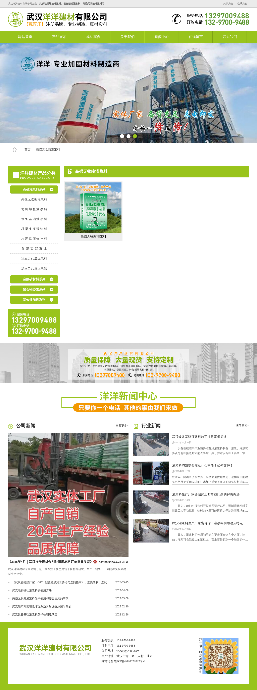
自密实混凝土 (34, 248)
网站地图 (107, 661)
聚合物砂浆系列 (34, 289)
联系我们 (242, 3)
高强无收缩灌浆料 (48, 149)
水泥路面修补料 (34, 238)
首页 (27, 149)
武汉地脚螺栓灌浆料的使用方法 (32, 590)
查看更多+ (122, 425)
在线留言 (196, 37)
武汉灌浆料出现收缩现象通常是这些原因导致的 (41, 606)
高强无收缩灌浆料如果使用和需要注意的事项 (40, 598)
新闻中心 (161, 37)
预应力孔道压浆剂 (34, 268)
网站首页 (25, 37)
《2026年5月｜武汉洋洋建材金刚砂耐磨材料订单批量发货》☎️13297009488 (61, 561)
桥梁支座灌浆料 (34, 228)
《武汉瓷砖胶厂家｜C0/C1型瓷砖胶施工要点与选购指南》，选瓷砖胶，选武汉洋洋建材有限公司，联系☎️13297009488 (85, 582)
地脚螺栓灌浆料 (34, 209)
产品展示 (59, 37)
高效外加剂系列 (34, 299)
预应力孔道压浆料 (34, 258)
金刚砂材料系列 (34, 279)
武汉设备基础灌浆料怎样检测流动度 (34, 614)
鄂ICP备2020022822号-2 (130, 661)
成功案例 (93, 37)
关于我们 (228, 3)
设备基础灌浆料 (34, 219)
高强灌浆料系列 (34, 189)
